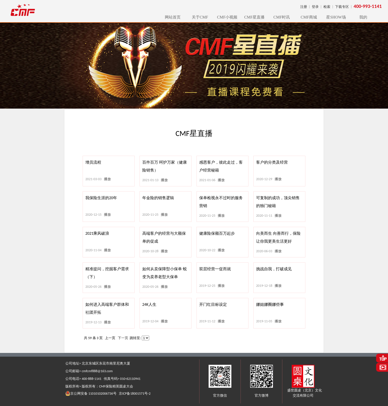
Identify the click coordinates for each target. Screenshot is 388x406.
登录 (315, 7)
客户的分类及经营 (272, 162)
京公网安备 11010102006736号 (91, 393)
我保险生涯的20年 (101, 197)
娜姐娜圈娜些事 (270, 304)
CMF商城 (309, 17)
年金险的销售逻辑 (158, 197)
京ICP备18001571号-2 (134, 393)
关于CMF (200, 17)
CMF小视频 (227, 17)
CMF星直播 (254, 17)
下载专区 (342, 7)
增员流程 (93, 162)
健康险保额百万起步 (217, 233)
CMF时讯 (281, 17)
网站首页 (173, 17)
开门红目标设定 (213, 304)
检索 (326, 7)
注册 (303, 7)
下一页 (123, 338)
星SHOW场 (336, 17)
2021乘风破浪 (97, 233)
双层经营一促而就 (215, 269)
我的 (363, 17)
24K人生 (149, 304)
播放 (107, 179)
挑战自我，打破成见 (274, 269)
